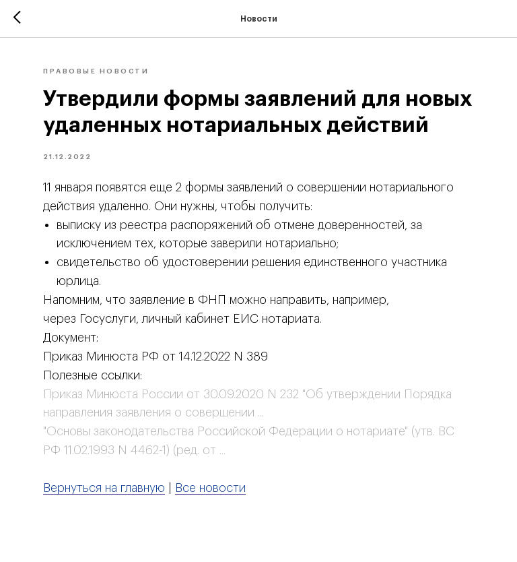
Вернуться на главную (104, 488)
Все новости (210, 488)
